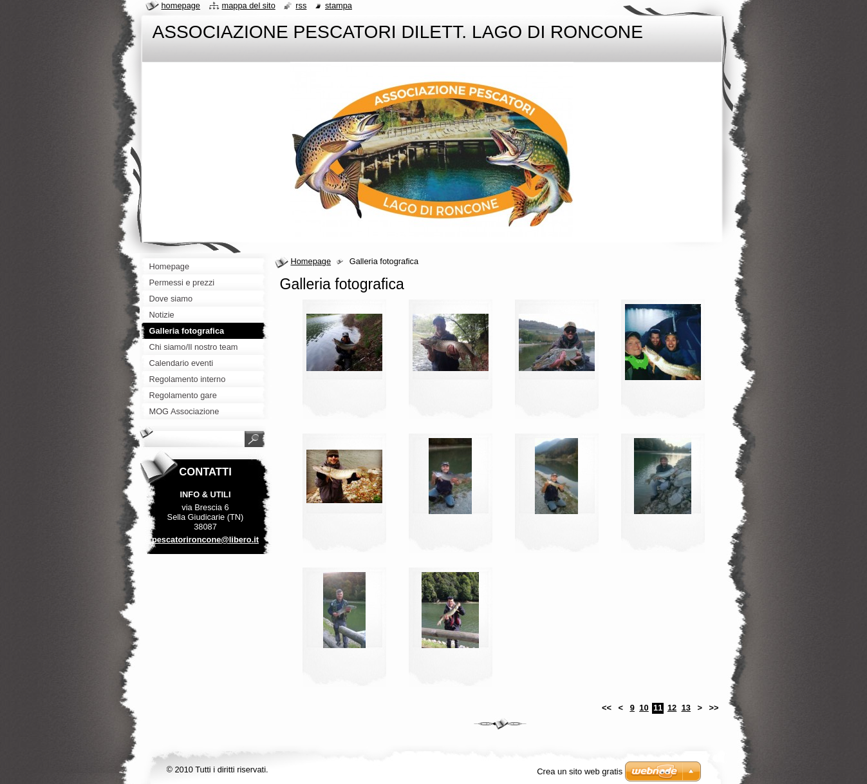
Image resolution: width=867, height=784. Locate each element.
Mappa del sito (248, 5)
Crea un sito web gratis (579, 771)
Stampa (338, 5)
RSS (300, 5)
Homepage (311, 261)
